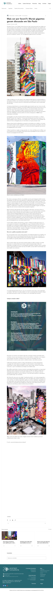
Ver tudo (50, 529)
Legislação (10, 8)
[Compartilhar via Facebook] (7, 520)
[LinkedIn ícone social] (5, 585)
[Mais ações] (45, 15)
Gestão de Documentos (19, 8)
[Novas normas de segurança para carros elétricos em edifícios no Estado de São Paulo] (43, 535)
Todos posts (4, 8)
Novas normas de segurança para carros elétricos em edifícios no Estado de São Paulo (43, 542)
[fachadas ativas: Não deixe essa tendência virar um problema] (26, 535)
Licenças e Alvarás (29, 8)
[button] (50, 8)
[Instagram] (7, 585)
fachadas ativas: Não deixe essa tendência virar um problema (26, 542)
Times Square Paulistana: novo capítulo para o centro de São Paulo (9, 542)
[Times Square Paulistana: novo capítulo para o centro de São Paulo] (9, 535)
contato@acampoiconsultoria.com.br (11, 576)
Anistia (36, 8)
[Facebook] (3, 585)
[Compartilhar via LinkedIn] (12, 520)
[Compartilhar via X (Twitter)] (10, 520)
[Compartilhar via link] (15, 520)
